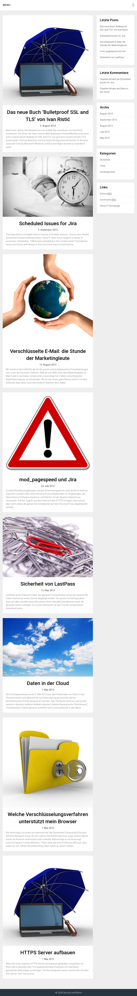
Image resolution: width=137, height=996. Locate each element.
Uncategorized (107, 172)
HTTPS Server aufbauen (47, 952)
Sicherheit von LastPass (48, 584)
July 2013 (105, 132)
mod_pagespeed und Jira (48, 480)
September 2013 (108, 119)
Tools (102, 166)
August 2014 (106, 113)
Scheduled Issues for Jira (48, 223)
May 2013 (105, 138)
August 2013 (106, 126)
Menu (7, 5)
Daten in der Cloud (48, 683)
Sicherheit (105, 159)
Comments (108, 199)
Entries (106, 193)
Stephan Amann (108, 79)
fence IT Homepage (110, 205)
